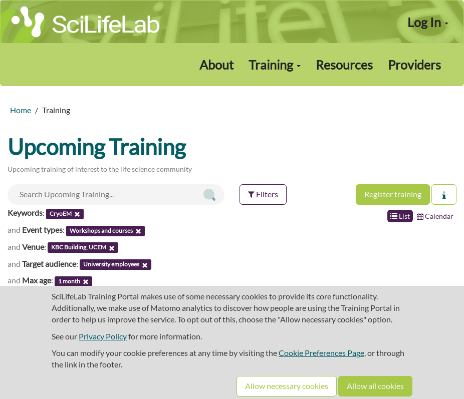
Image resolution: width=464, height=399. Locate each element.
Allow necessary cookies (286, 385)
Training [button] (275, 64)
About (216, 64)
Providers (414, 64)
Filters (263, 194)
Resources (344, 64)
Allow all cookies (375, 385)
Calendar (435, 216)
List (400, 216)
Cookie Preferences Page (321, 352)
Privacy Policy (103, 336)
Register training (392, 194)
